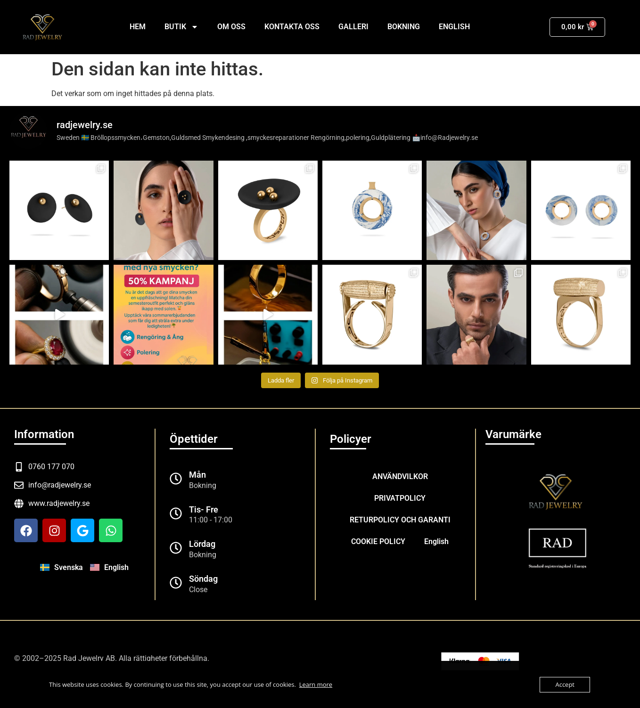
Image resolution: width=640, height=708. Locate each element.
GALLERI (353, 26)
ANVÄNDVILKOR (400, 476)
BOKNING (403, 26)
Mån (197, 475)
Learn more (315, 684)
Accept (564, 684)
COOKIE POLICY (378, 541)
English (454, 26)
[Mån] (176, 478)
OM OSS (231, 26)
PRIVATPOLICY (400, 498)
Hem (138, 26)
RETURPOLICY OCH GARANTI (400, 519)
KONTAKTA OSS (292, 26)
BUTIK (181, 26)
